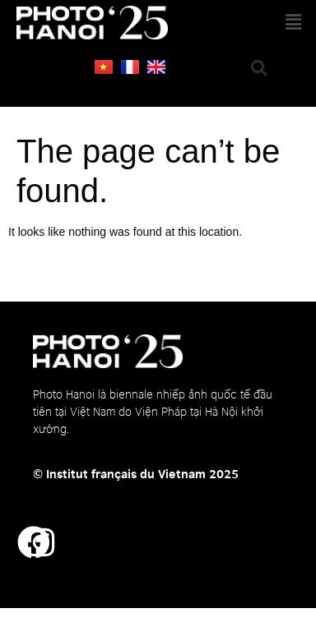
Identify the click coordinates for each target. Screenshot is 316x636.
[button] (258, 22)
